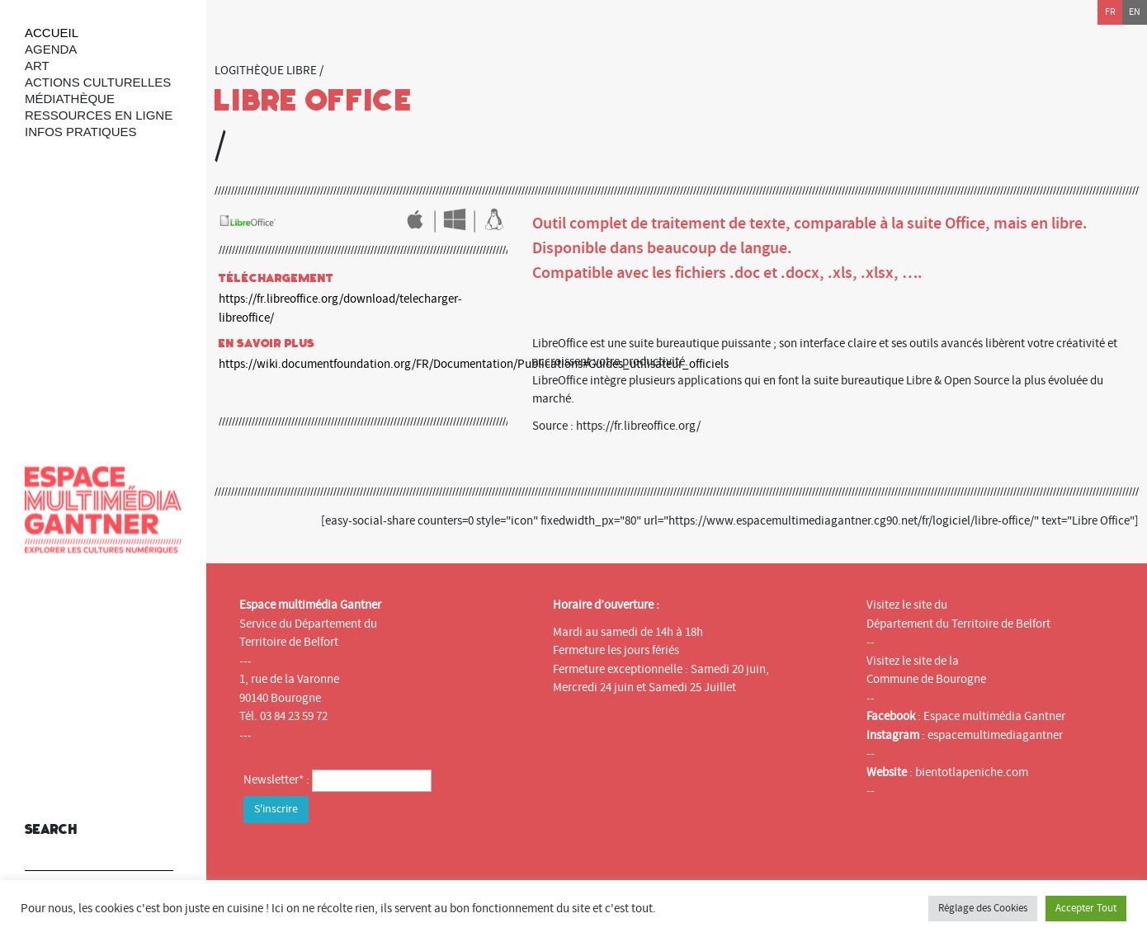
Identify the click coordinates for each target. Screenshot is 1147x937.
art (37, 66)
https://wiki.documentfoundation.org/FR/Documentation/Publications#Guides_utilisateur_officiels (474, 364)
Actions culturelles (98, 82)
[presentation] (368, 859)
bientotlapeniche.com (971, 772)
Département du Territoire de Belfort (958, 624)
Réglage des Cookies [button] (982, 908)
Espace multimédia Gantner (994, 716)
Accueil (51, 33)
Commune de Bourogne (926, 679)
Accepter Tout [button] (1085, 908)
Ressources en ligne (98, 115)
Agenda (51, 49)
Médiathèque (70, 99)
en (1134, 12)
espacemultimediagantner (995, 735)
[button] (156, 847)
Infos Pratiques (81, 132)
